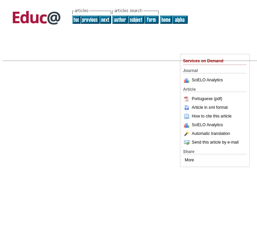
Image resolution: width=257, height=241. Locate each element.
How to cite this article (212, 116)
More (189, 160)
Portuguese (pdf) (202, 98)
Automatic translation (206, 133)
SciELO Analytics (207, 80)
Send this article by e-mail (211, 142)
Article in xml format (205, 107)
